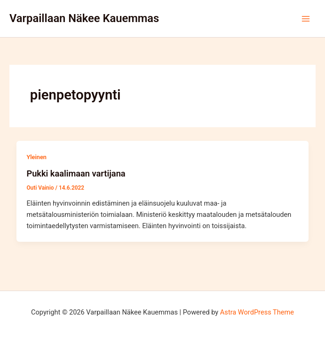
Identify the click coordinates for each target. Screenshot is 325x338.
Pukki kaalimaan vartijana (75, 173)
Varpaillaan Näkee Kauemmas (84, 18)
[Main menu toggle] (306, 19)
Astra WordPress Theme (257, 312)
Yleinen (36, 157)
